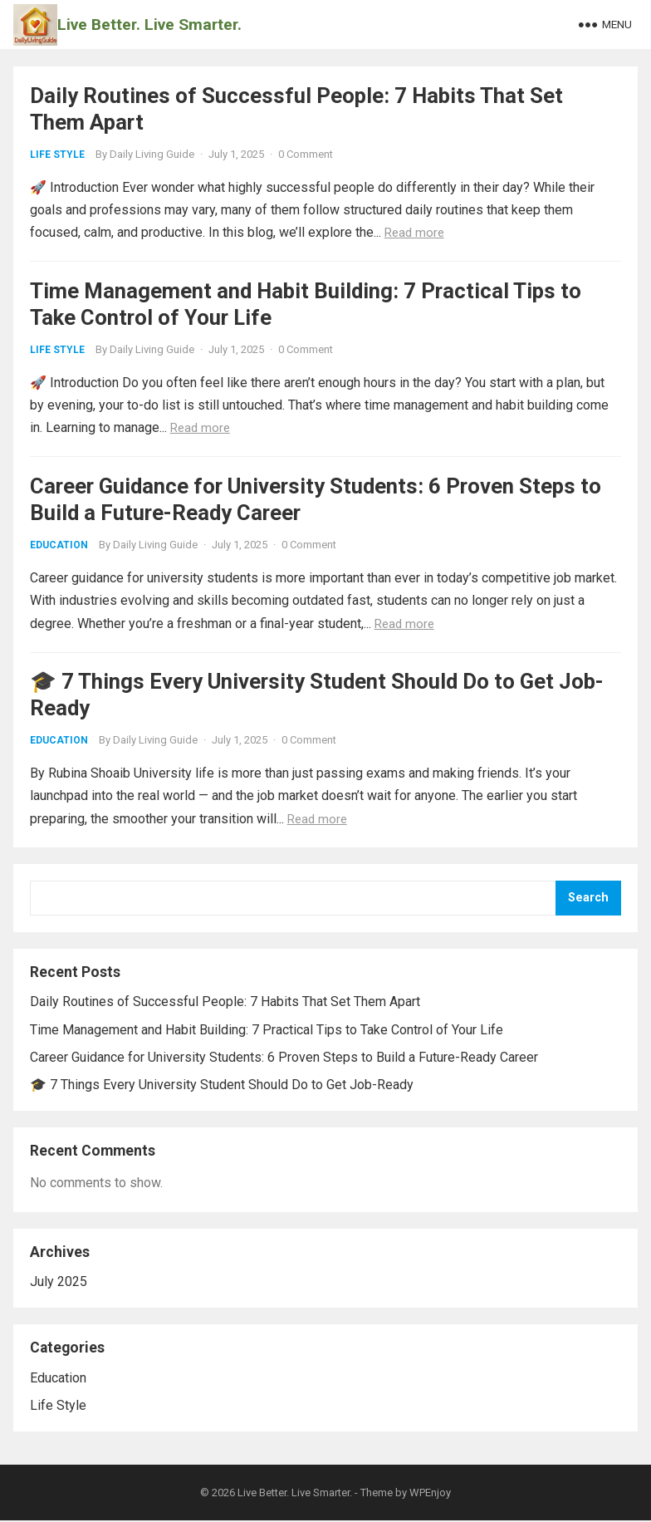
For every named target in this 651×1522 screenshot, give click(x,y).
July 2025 (58, 1282)
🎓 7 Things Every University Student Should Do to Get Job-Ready (222, 1085)
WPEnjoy (430, 1494)
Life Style (57, 154)
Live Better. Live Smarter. (149, 24)
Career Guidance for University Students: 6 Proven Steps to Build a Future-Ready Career (284, 1058)
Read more (414, 232)
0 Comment (305, 154)
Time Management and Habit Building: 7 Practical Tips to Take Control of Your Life (266, 1030)
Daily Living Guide (152, 154)
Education (59, 546)
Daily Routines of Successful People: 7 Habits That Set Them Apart (225, 1003)
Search (588, 898)
